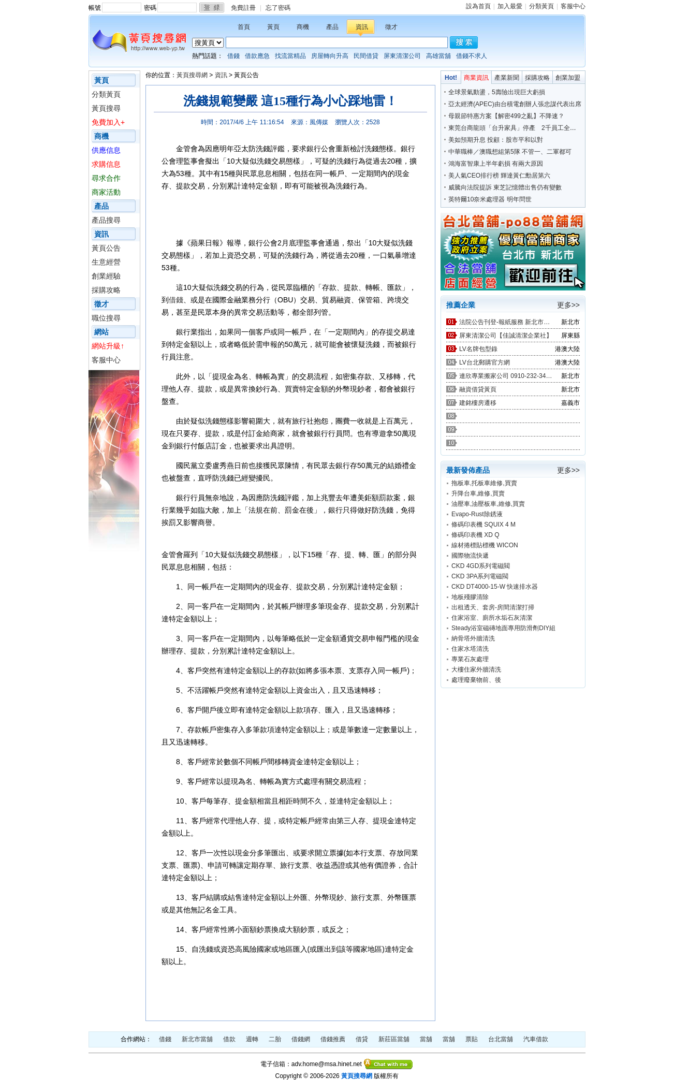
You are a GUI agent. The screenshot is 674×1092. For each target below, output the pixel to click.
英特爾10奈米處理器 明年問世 (490, 199)
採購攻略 (106, 290)
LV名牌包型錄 (478, 349)
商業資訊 (476, 77)
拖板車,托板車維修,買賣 (484, 483)
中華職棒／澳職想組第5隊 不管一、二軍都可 (510, 151)
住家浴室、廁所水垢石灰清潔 (491, 617)
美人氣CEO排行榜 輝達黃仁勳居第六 (499, 175)
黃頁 (273, 27)
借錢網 (300, 1039)
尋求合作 (106, 178)
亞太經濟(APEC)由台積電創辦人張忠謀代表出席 (514, 104)
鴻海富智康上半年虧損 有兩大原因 (495, 163)
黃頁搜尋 (106, 108)
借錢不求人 (471, 56)
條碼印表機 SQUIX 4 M (483, 524)
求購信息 (106, 164)
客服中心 (573, 6)
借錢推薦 (332, 1039)
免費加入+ (108, 122)
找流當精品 (290, 56)
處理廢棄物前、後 (476, 679)
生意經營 (106, 262)
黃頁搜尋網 (192, 75)
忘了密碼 (278, 7)
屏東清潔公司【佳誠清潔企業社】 (505, 335)
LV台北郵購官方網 (484, 362)
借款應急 (257, 56)
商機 (303, 27)
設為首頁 (478, 6)
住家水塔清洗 (470, 648)
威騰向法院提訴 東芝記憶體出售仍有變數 (505, 187)
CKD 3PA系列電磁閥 (479, 576)
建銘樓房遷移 (477, 402)
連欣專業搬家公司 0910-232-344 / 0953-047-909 (505, 376)
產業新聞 (506, 77)
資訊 (362, 27)
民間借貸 (366, 56)
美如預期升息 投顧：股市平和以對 (495, 139)
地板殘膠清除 (470, 597)
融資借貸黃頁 (477, 389)
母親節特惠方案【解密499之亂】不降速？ (506, 116)
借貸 (362, 1039)
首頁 (244, 27)
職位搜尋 (106, 318)
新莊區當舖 (393, 1039)
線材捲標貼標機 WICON (484, 545)
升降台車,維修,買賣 (478, 493)
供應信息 (106, 150)
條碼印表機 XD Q (475, 534)
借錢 (233, 56)
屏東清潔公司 (402, 56)
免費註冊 (243, 7)
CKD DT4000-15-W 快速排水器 (494, 586)
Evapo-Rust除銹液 (477, 514)
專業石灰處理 (470, 659)
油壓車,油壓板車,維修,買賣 (488, 503)
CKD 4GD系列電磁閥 (480, 566)
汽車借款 (535, 1039)
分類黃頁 (541, 6)
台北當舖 (500, 1039)
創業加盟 (567, 77)
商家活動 (106, 192)
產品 (332, 27)
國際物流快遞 (470, 555)
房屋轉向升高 (329, 56)
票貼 (471, 1039)
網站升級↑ (108, 346)
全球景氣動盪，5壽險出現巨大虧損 (496, 92)
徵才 (391, 27)
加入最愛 (509, 6)
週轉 (252, 1039)
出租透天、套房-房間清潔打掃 (492, 607)
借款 (229, 1039)
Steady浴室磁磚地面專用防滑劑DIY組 (503, 628)
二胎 (275, 1039)
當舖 (426, 1039)
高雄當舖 (438, 56)
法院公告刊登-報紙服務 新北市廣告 (505, 322)
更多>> (568, 305)
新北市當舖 (197, 1039)
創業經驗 (106, 276)
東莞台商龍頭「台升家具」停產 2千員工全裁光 (515, 128)
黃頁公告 (106, 248)
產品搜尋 (106, 220)
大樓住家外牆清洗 (476, 669)
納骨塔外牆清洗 (473, 638)
